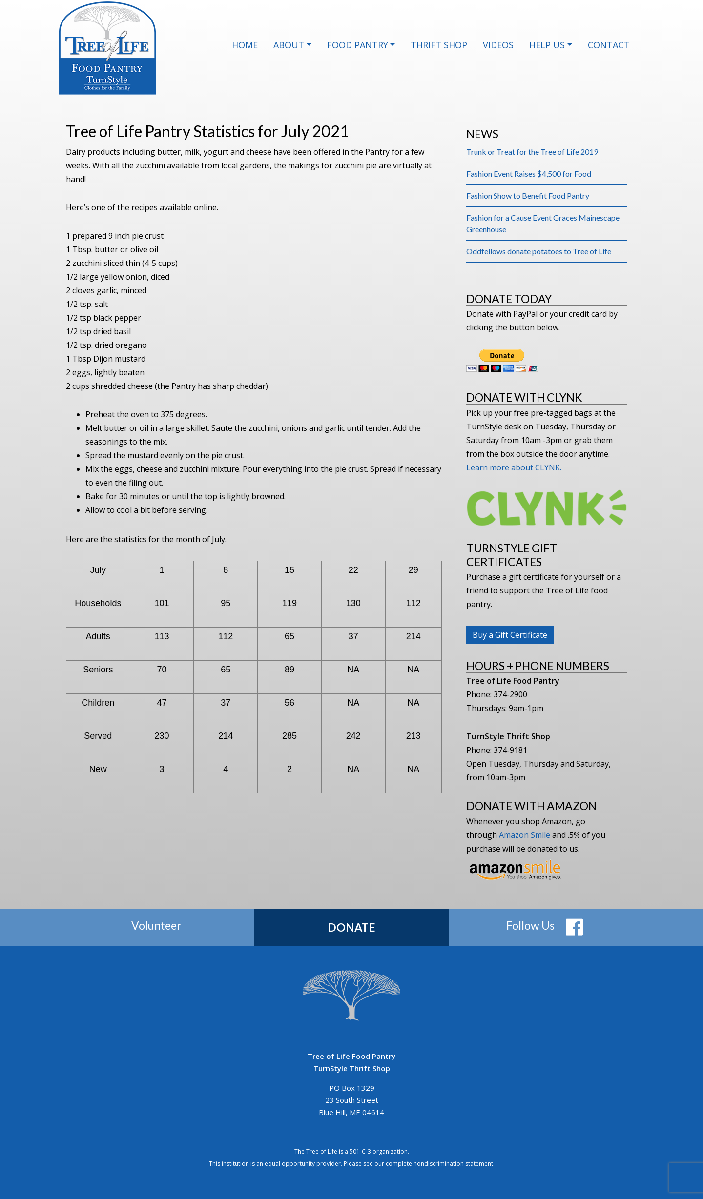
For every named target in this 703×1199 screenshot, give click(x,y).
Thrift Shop (439, 45)
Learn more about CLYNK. (513, 467)
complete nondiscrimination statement (439, 1163)
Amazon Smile (524, 835)
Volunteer (156, 925)
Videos (498, 45)
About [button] (288, 45)
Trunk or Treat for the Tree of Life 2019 (532, 151)
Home (245, 45)
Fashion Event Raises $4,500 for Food (528, 173)
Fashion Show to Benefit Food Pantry (527, 195)
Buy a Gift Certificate (510, 635)
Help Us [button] (547, 45)
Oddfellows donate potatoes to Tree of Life (538, 251)
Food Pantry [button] (357, 45)
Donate (351, 927)
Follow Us (530, 925)
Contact (608, 45)
